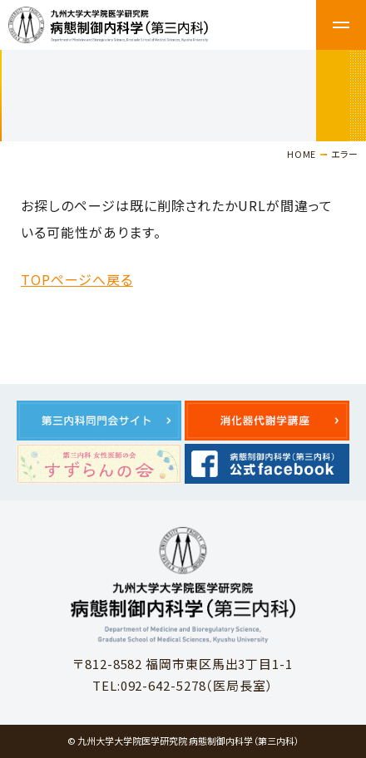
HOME (301, 153)
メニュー (341, 25)
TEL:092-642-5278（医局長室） (183, 685)
